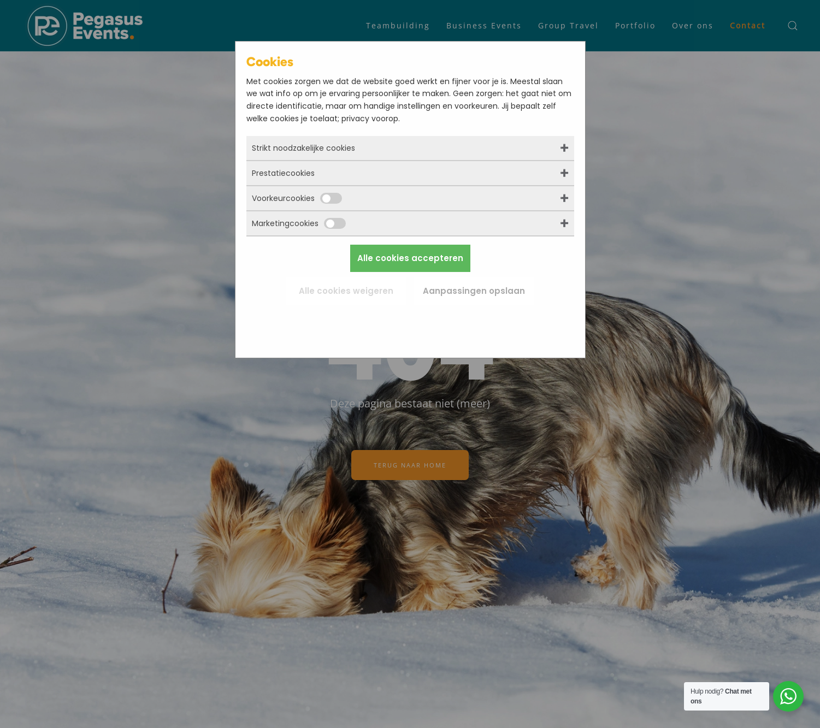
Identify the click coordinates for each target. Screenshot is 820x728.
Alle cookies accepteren (410, 258)
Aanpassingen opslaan (474, 291)
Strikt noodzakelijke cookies (303, 148)
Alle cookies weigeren (346, 291)
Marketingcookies (299, 223)
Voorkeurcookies (297, 198)
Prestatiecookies (283, 173)
